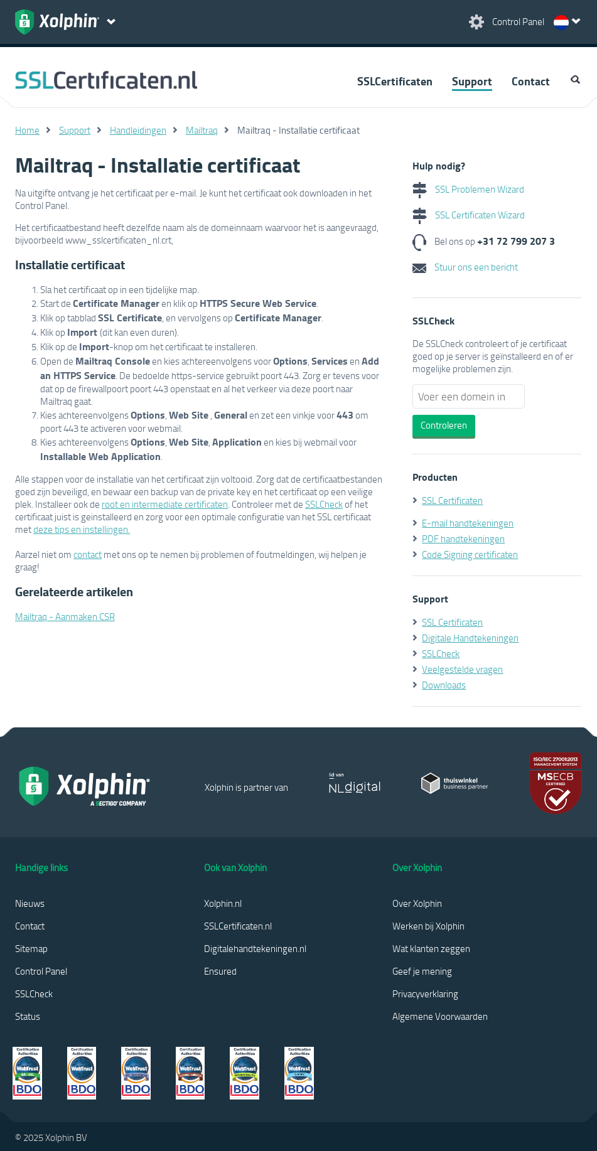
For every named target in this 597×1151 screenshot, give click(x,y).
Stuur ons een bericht (465, 266)
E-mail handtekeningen (468, 523)
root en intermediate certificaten (165, 504)
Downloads (444, 684)
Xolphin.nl (223, 903)
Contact (531, 81)
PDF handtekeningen (463, 538)
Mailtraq (202, 130)
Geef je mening (422, 971)
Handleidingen (138, 130)
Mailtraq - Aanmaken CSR (65, 616)
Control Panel (41, 971)
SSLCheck (324, 504)
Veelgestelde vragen (462, 669)
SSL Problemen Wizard (468, 189)
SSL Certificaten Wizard (468, 214)
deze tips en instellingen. (81, 529)
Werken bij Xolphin (428, 925)
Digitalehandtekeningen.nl (255, 948)
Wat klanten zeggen (431, 948)
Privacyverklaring (425, 993)
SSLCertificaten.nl (238, 925)
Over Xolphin (417, 903)
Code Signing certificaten (470, 554)
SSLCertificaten (395, 81)
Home (27, 130)
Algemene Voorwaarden (440, 1016)
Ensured (220, 971)
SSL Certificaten (452, 500)
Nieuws (30, 903)
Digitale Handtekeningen (470, 637)
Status (27, 1016)
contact (87, 554)
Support (472, 81)
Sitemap (31, 948)
